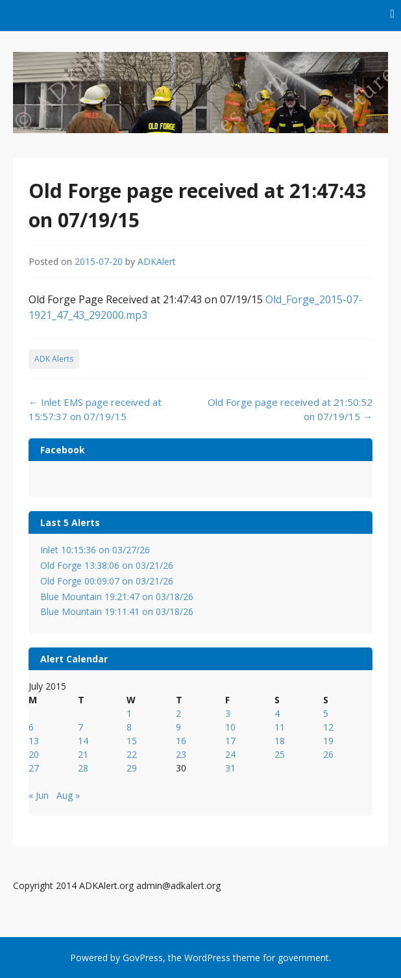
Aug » (68, 795)
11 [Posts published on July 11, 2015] (279, 727)
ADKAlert (157, 261)
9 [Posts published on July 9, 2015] (178, 727)
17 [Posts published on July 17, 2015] (230, 740)
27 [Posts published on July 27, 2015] (34, 768)
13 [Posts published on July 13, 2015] (34, 740)
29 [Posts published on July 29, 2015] (132, 768)
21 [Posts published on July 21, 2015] (83, 754)
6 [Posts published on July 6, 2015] (31, 727)
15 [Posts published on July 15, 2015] (132, 740)
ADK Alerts (53, 358)
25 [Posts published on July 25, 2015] (279, 754)
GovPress (143, 957)
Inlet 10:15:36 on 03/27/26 (95, 550)
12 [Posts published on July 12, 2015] (328, 727)
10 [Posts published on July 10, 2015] (230, 727)
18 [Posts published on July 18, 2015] (279, 740)
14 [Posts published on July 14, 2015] (83, 740)
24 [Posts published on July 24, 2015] (230, 754)
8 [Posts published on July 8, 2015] (129, 727)
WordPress (207, 957)
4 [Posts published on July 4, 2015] (277, 713)
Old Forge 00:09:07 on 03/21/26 (106, 581)
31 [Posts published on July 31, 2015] (230, 768)
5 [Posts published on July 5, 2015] (325, 713)
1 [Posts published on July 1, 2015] (129, 713)
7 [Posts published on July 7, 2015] (80, 727)
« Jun (39, 795)
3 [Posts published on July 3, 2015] (227, 713)
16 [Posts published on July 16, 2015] (181, 740)
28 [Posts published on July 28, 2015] (83, 768)
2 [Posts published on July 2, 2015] (178, 713)
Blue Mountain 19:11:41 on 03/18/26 (116, 611)
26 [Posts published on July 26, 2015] (328, 754)
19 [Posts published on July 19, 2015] (328, 740)
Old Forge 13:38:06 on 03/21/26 (106, 565)
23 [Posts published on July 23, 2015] (181, 754)
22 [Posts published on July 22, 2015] (132, 754)
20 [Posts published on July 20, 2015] (34, 754)
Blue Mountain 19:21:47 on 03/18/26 (116, 596)
